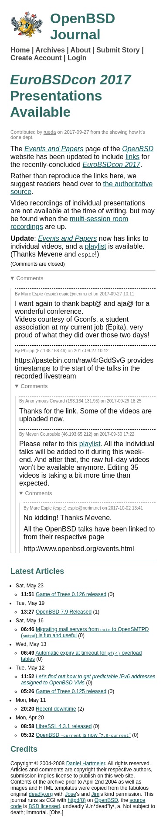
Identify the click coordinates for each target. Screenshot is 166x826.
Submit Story (118, 50)
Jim (95, 794)
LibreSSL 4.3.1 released (63, 726)
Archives (50, 50)
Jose (70, 794)
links (132, 156)
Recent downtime (56, 709)
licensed (44, 806)
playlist (95, 246)
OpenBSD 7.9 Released (63, 612)
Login (77, 58)
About (81, 50)
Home (20, 50)
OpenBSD (106, 800)
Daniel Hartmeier (85, 763)
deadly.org (41, 794)
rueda (50, 132)
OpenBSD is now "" (83, 735)
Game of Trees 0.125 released (71, 691)
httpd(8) (76, 800)
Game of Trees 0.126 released (71, 594)
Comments (30, 278)
